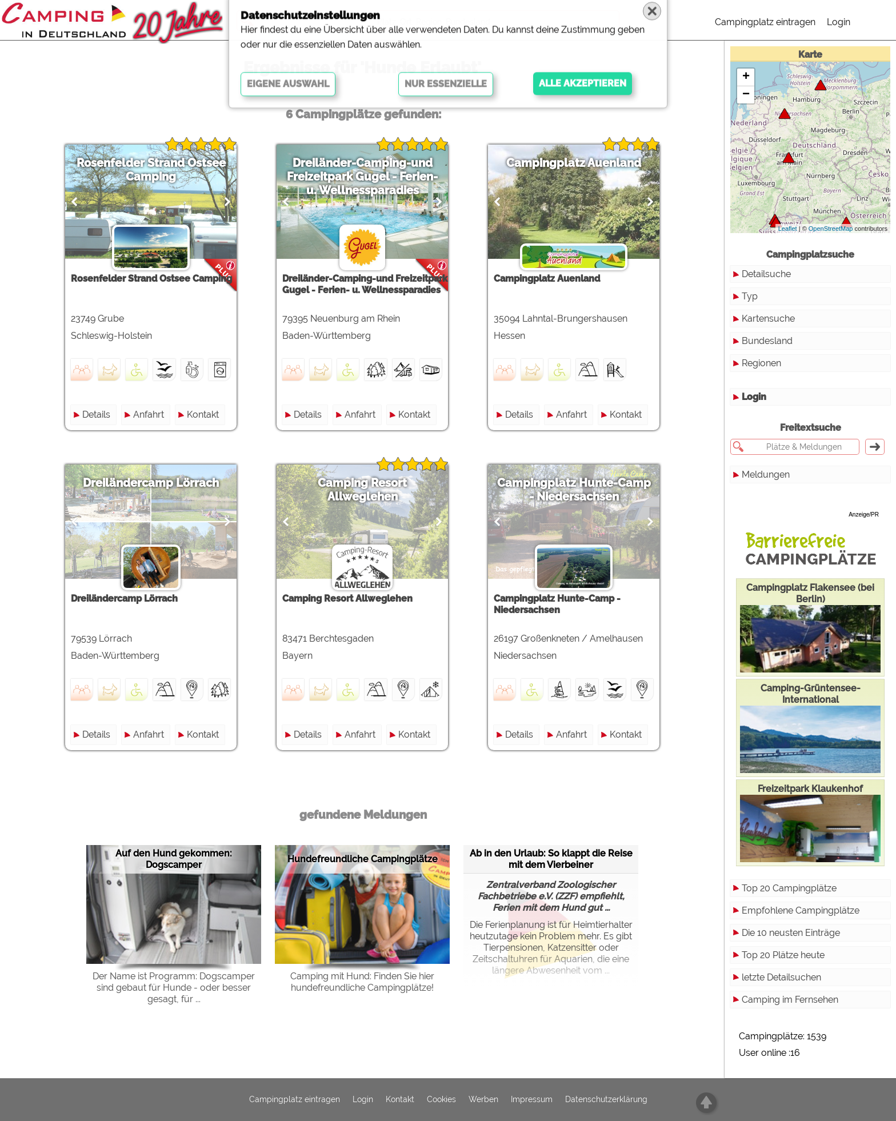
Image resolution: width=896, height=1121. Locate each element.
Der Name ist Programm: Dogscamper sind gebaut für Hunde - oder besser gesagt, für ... (174, 987)
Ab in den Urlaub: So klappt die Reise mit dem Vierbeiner (551, 859)
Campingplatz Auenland (573, 163)
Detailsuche (766, 274)
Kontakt (203, 414)
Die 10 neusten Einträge (791, 932)
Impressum (532, 1099)
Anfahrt (148, 414)
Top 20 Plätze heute (783, 955)
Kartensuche (768, 318)
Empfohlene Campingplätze (800, 910)
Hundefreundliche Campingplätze (362, 859)
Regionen (761, 363)
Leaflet (787, 228)
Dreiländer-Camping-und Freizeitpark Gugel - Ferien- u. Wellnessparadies (362, 176)
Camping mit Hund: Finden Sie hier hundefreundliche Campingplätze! (362, 982)
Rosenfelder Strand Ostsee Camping (151, 169)
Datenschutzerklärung (606, 1099)
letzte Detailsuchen (781, 977)
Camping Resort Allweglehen (362, 489)
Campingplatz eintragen (765, 22)
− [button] (746, 94)
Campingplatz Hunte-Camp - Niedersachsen (574, 489)
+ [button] (746, 77)
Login (838, 22)
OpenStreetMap (831, 228)
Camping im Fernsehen (790, 999)
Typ (750, 296)
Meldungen (766, 474)
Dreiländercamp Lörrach (151, 483)
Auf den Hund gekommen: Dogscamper (173, 859)
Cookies (441, 1099)
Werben (483, 1099)
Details (96, 414)
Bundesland (767, 340)
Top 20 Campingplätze (789, 888)
